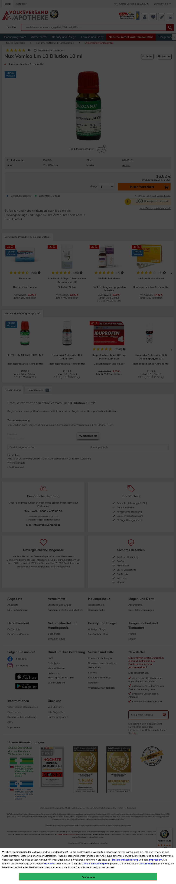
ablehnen (49, 863)
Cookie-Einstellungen (94, 863)
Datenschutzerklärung (125, 860)
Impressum (155, 860)
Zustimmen (146, 863)
